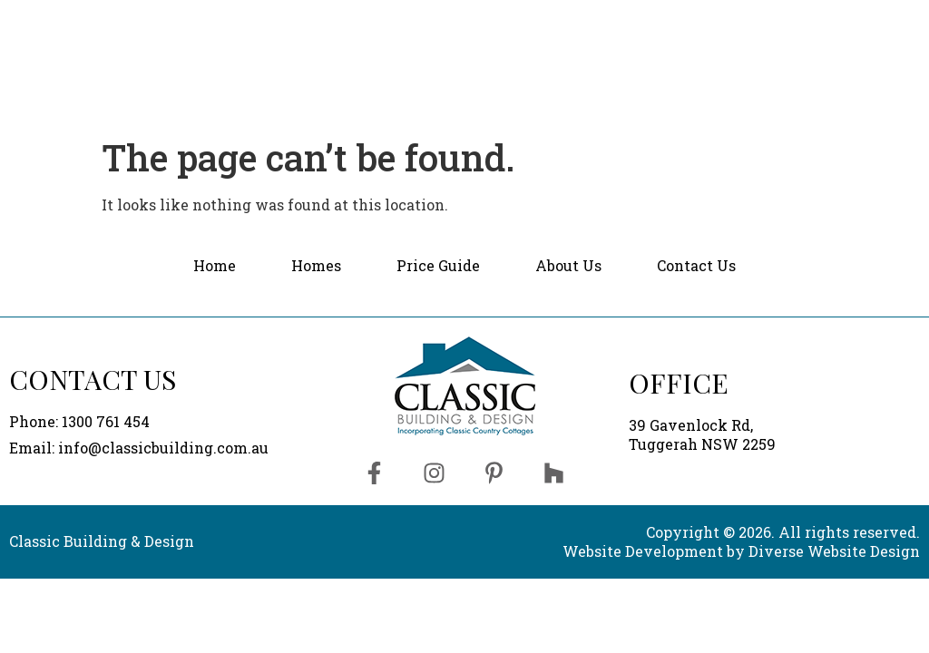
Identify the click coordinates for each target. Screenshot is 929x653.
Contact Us (845, 30)
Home (351, 29)
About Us (687, 29)
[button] (447, 30)
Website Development (642, 550)
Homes (447, 29)
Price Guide (563, 29)
